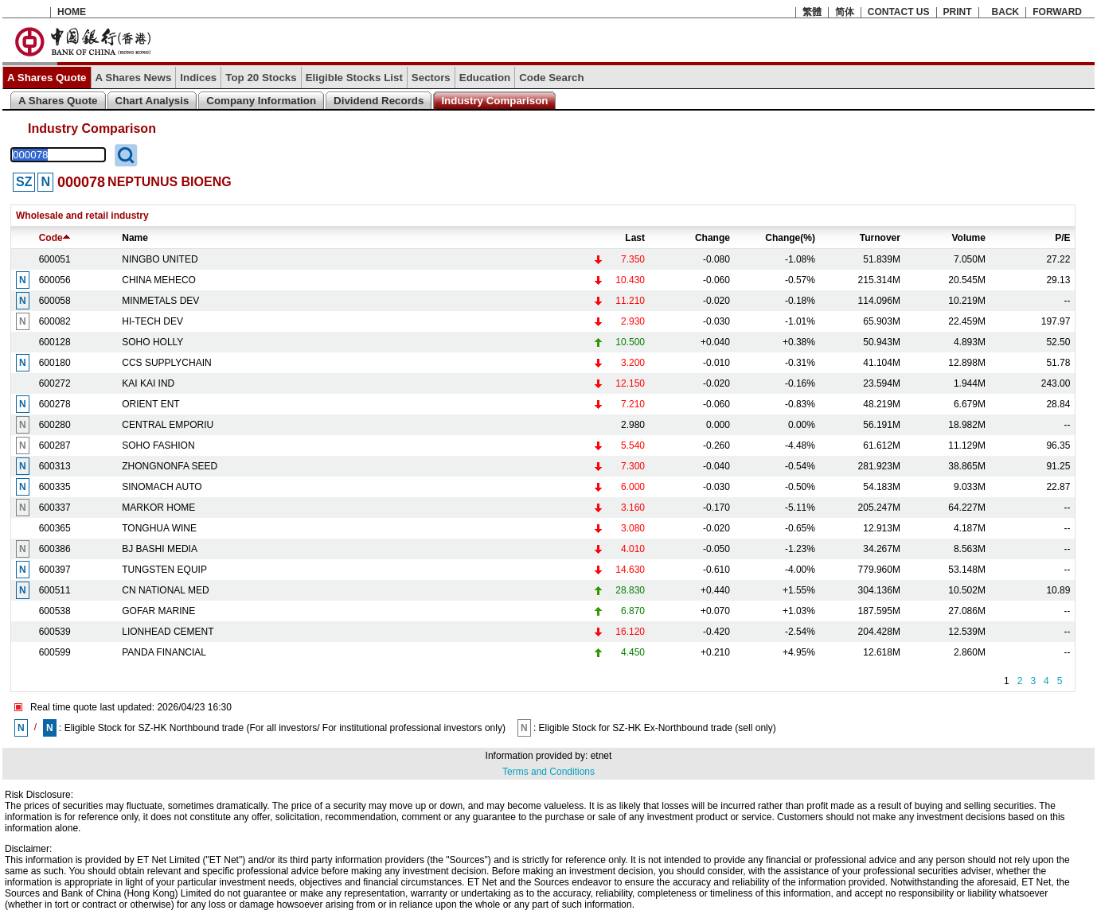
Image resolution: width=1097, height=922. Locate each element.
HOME (71, 12)
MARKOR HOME (158, 507)
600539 (55, 631)
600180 (55, 362)
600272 (55, 383)
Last (635, 237)
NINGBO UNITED (159, 259)
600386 (55, 548)
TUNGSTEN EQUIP (164, 569)
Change (712, 237)
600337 (55, 507)
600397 (55, 569)
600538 (55, 611)
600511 (55, 590)
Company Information (261, 101)
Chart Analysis (152, 101)
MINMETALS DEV (160, 300)
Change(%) (790, 237)
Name (135, 237)
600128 (55, 342)
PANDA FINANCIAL (164, 652)
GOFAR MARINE (158, 611)
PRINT (957, 12)
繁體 (812, 12)
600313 (55, 466)
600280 (55, 424)
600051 (55, 259)
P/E (1062, 237)
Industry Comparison (494, 101)
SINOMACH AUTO (161, 486)
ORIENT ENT (150, 404)
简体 (844, 12)
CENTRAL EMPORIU (167, 424)
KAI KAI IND (148, 383)
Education (484, 78)
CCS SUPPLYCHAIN (166, 362)
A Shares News (134, 78)
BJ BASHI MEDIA (159, 548)
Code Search (551, 78)
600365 (55, 528)
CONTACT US (899, 12)
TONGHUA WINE (159, 528)
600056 (55, 280)
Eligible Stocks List (354, 78)
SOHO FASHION (158, 445)
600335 (55, 486)
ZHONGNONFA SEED (169, 466)
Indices (198, 78)
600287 (55, 445)
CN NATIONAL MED (165, 590)
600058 (55, 300)
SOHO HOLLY (152, 342)
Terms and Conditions (548, 771)
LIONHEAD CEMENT (167, 631)
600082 (55, 321)
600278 (55, 404)
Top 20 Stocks (260, 78)
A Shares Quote (47, 78)
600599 (55, 652)
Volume (968, 237)
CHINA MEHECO (159, 280)
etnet (601, 755)
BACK (1006, 12)
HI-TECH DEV (152, 321)
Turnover (880, 237)
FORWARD (1057, 12)
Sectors (431, 78)
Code (54, 237)
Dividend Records (379, 101)
